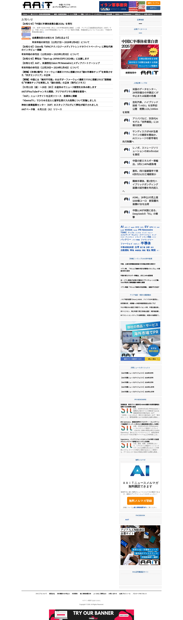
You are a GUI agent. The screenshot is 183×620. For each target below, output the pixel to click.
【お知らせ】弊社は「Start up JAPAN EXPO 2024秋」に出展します (55, 58)
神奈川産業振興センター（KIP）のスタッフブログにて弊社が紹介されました (59, 104)
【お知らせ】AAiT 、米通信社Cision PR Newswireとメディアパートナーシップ (60, 63)
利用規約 (75, 605)
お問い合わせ (148, 14)
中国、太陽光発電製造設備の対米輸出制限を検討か (138, 275)
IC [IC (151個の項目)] (155, 239)
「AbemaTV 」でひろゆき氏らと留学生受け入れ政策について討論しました (58, 100)
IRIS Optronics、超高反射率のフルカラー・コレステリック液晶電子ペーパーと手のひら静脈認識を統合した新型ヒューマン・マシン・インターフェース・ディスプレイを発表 (140, 434)
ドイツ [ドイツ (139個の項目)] (154, 248)
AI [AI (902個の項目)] (122, 238)
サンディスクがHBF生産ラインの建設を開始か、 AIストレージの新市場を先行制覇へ (140, 148)
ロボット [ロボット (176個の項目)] (137, 255)
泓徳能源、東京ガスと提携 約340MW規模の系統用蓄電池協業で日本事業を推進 (140, 417)
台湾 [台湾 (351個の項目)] (137, 258)
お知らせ (137, 14)
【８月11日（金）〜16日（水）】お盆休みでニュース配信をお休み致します (58, 87)
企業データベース (140, 42)
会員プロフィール (124, 605)
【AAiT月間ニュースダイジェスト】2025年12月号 (137, 398)
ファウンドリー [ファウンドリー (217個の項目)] (147, 251)
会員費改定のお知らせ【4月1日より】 (51, 37)
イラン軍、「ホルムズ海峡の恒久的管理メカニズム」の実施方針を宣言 (140, 281)
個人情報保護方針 (140, 519)
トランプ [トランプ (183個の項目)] (138, 248)
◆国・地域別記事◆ (60, 14)
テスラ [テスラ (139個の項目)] (122, 248)
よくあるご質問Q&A (99, 605)
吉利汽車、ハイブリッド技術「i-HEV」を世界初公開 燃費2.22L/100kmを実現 (140, 118)
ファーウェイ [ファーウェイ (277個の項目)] (126, 255)
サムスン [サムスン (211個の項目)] (134, 246)
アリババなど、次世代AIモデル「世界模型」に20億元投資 (145, 133)
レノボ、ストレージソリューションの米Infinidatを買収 (145, 163)
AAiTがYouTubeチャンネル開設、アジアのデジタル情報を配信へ (53, 91)
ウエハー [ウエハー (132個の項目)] (150, 244)
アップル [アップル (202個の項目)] (131, 244)
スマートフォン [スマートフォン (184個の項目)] (145, 246)
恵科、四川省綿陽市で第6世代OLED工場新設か (145, 184)
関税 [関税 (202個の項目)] (143, 262)
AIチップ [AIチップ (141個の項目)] (127, 239)
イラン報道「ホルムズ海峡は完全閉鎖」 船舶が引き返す (140, 299)
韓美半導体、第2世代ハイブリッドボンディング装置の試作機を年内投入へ (140, 197)
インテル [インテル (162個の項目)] (138, 244)
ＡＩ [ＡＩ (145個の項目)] (158, 262)
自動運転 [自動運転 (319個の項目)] (125, 262)
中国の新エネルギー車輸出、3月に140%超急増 (145, 174)
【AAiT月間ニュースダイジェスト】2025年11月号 (137, 403)
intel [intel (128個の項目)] (158, 239)
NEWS (117, 14)
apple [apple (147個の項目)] (132, 239)
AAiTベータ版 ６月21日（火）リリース (41, 109)
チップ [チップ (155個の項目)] (154, 246)
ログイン (153, 8)
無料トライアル (153, 3)
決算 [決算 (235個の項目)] (148, 259)
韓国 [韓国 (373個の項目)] (153, 262)
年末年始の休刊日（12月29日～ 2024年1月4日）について (50, 67)
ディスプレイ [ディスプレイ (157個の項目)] (129, 248)
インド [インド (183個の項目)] (144, 244)
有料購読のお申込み (63, 605)
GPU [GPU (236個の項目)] (151, 239)
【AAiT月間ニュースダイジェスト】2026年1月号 (137, 394)
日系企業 (109, 14)
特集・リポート (86, 14)
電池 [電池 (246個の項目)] (148, 262)
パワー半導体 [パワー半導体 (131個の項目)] (136, 251)
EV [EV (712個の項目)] (146, 238)
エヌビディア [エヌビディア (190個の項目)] (125, 246)
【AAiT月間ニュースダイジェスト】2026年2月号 (137, 389)
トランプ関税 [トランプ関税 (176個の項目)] (146, 248)
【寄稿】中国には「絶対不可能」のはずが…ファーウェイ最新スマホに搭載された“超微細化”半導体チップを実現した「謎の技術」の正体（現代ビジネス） (66, 81)
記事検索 (140, 26)
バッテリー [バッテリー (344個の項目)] (126, 251)
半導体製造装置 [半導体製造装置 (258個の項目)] (127, 259)
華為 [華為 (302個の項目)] (132, 262)
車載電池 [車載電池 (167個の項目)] (138, 262)
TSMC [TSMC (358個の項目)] (124, 244)
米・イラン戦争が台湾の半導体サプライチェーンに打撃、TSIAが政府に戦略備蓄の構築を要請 (140, 293)
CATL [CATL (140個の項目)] (142, 239)
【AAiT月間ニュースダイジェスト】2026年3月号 (137, 384)
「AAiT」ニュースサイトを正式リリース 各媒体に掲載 (49, 95)
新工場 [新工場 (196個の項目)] (142, 259)
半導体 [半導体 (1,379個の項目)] (146, 255)
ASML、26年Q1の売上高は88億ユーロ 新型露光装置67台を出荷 (145, 212)
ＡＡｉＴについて (41, 605)
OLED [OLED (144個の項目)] (135, 241)
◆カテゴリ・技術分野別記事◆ (40, 14)
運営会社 (52, 605)
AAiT (127, 531)
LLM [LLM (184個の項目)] (122, 242)
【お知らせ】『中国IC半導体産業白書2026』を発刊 (46, 23)
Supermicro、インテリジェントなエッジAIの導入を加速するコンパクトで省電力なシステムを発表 (140, 452)
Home (25, 14)
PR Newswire (127, 14)
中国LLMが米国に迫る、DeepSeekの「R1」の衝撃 (145, 225)
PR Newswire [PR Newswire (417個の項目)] (145, 241)
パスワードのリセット (140, 605)
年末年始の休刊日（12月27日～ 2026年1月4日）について (61, 42)
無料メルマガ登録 (140, 512)
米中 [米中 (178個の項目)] (152, 259)
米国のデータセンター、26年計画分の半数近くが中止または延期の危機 (145, 104)
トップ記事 (73, 14)
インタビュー (98, 14)
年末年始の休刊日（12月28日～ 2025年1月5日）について (50, 54)
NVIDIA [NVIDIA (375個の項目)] (128, 241)
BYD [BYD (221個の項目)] (137, 239)
